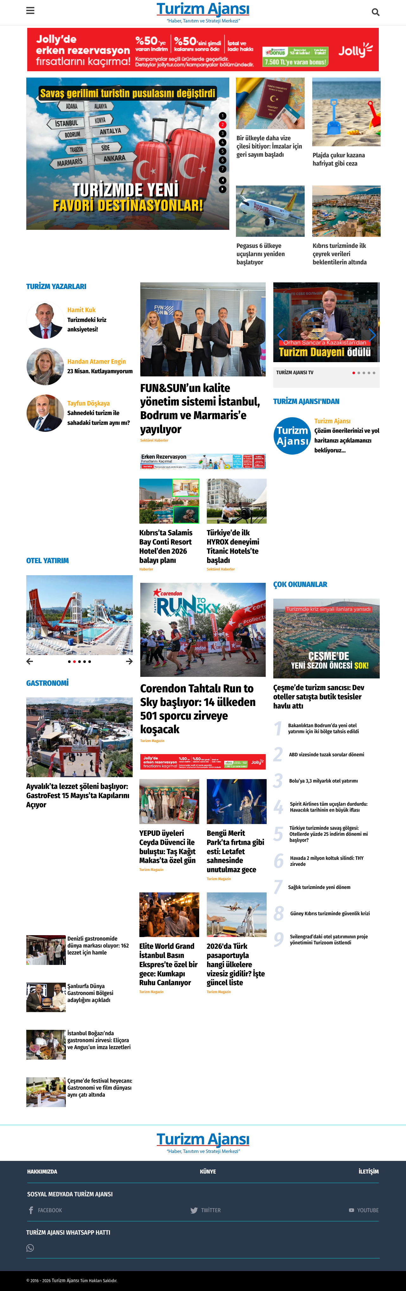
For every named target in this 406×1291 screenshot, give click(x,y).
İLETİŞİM (369, 1171)
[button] (222, 180)
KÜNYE (208, 1171)
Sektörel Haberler (154, 440)
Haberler (146, 569)
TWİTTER (205, 1210)
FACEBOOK (44, 1210)
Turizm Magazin (152, 741)
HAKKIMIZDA (42, 1171)
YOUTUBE (364, 1210)
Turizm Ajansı (65, 1281)
